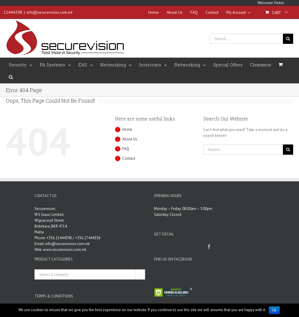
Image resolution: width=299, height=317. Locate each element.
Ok (274, 310)
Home (127, 129)
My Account (238, 12)
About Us (129, 139)
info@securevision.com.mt (49, 12)
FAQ (125, 148)
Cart (276, 12)
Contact (128, 158)
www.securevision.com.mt (64, 249)
